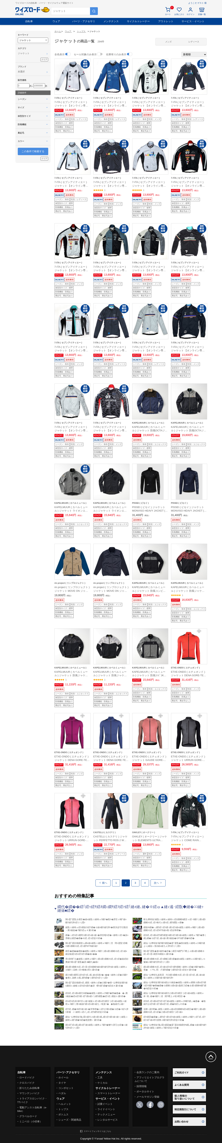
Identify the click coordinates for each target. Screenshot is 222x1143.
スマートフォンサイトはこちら (97, 1131)
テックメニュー (106, 1114)
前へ (103, 882)
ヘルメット (64, 1104)
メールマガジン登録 (147, 1096)
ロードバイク (27, 1077)
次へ (158, 882)
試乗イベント (105, 1104)
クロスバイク (27, 1082)
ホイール (63, 1077)
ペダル (62, 1093)
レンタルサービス (107, 1119)
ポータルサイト (145, 1091)
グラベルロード (28, 1116)
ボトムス (63, 1114)
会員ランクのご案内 (147, 1072)
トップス (63, 1109)
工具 (100, 1077)
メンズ (168, 41)
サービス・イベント (193, 21)
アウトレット (165, 21)
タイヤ (62, 1082)
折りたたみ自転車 (29, 1088)
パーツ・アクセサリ (83, 21)
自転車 (29, 21)
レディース (193, 41)
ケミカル (102, 1082)
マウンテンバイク (29, 1093)
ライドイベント (106, 1109)
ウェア (56, 21)
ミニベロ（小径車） (30, 1121)
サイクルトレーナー (138, 21)
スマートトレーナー (108, 1093)
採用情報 (141, 1086)
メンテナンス (111, 21)
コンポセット (66, 1088)
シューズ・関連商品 (69, 1119)
